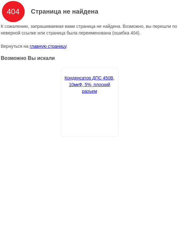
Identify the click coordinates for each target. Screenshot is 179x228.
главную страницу (48, 46)
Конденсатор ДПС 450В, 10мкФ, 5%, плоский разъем (90, 84)
